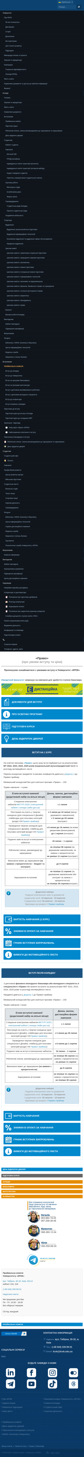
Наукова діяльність (53, 1411)
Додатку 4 (70, 774)
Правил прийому (30, 821)
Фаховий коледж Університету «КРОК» (63, 1399)
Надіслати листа (10, 1294)
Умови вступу (21, 1446)
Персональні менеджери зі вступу (18, 1430)
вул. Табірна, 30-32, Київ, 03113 (18, 1281)
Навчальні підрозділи (12, 1407)
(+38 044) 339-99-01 (12, 1289)
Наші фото (7, 1411)
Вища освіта (7, 1446)
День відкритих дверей (13, 1426)
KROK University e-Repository (16, 1434)
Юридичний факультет (12, 680)
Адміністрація (8, 1403)
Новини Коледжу (52, 1403)
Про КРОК (7, 1399)
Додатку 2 (28, 995)
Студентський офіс (53, 1407)
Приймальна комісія (11, 1422)
